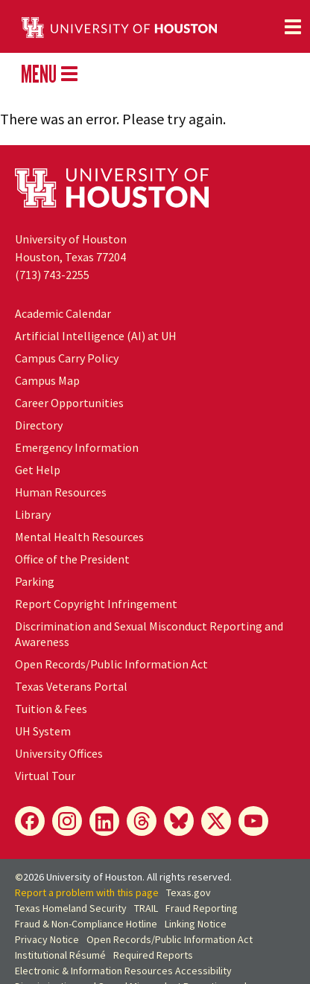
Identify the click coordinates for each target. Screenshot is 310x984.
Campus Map (47, 380)
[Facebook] (30, 821)
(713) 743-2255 (52, 274)
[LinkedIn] (104, 821)
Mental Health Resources (79, 536)
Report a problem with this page (87, 892)
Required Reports (153, 955)
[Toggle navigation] (292, 27)
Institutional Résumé (60, 955)
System (43, 730)
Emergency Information (77, 447)
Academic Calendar (63, 313)
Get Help (37, 469)
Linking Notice (196, 923)
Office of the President (72, 559)
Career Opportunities (69, 402)
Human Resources (61, 492)
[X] (216, 821)
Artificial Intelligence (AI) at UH (96, 335)
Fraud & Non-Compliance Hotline (86, 923)
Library (33, 514)
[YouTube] (253, 821)
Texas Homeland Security (71, 908)
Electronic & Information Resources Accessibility (123, 970)
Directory (39, 425)
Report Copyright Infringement (96, 603)
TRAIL (146, 908)
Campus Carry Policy (66, 358)
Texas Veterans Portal (71, 686)
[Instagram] (67, 821)
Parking (34, 581)
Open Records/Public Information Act (111, 663)
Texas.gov (188, 892)
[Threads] (141, 821)
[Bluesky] (179, 821)
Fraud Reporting (201, 908)
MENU (49, 74)
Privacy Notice (47, 939)
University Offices (59, 753)
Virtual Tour (45, 775)
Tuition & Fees (51, 708)
